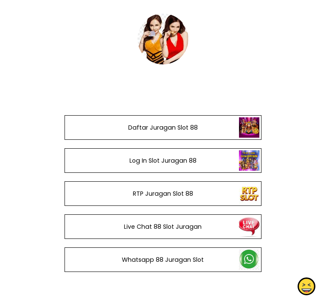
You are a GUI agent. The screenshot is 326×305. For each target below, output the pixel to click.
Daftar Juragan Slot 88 (163, 127)
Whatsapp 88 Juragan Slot (163, 259)
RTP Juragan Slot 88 (163, 193)
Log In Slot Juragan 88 (163, 160)
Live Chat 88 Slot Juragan (163, 226)
